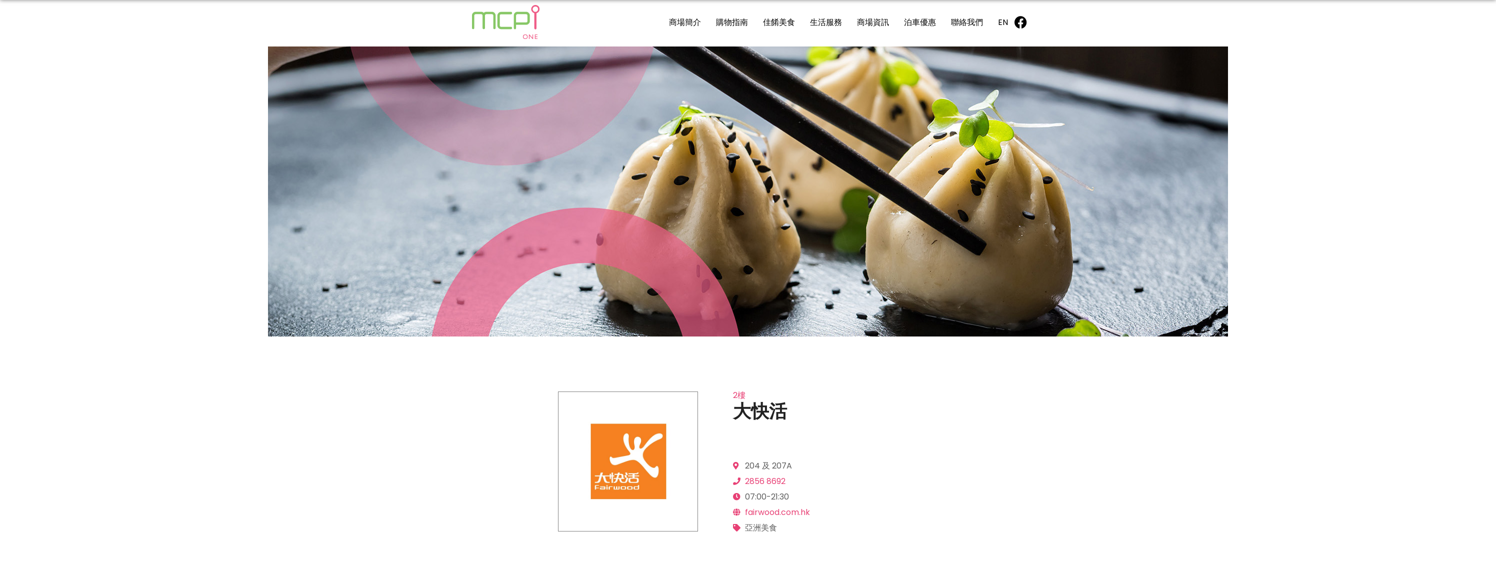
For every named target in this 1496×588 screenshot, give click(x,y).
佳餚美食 (779, 22)
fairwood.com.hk (777, 512)
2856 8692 (765, 481)
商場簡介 (685, 22)
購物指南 (732, 22)
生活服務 (826, 22)
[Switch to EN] (1003, 22)
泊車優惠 (920, 22)
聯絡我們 (967, 22)
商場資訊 (873, 22)
